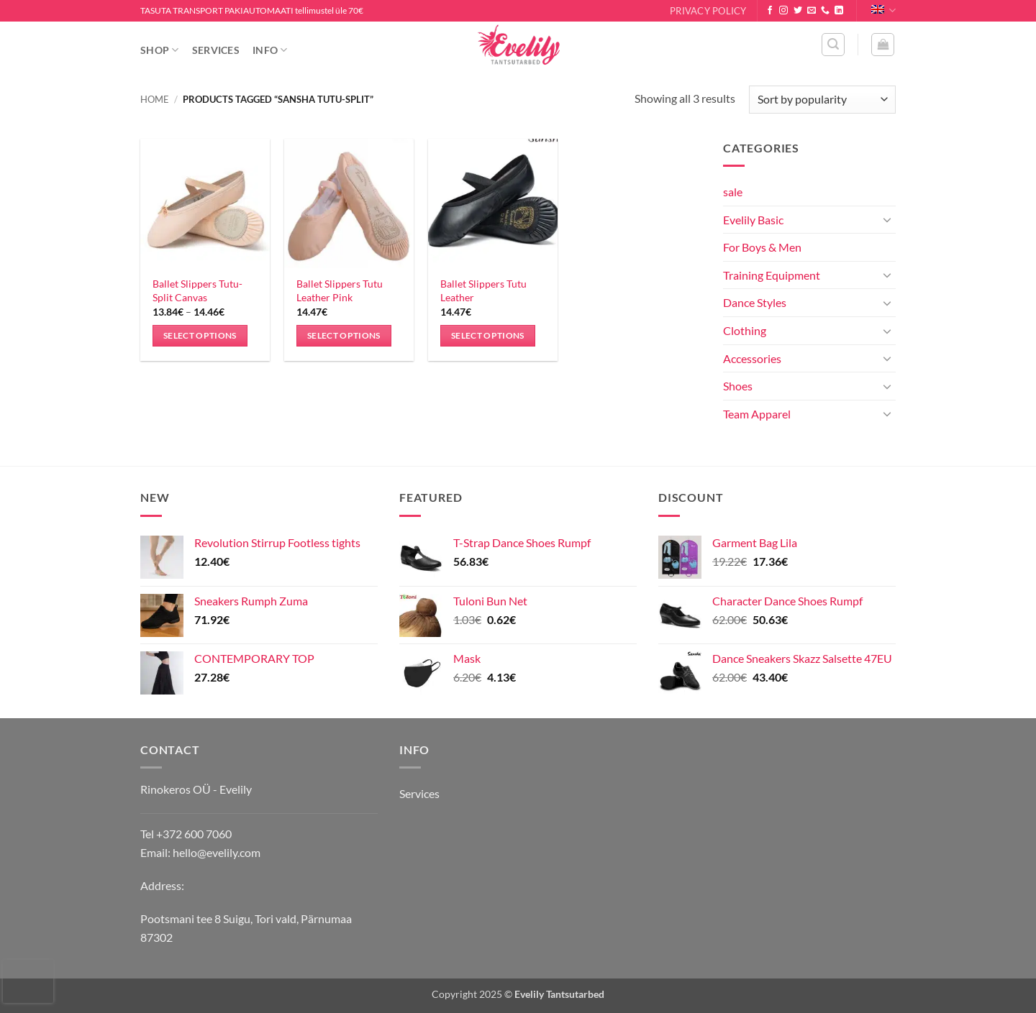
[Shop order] (822, 100)
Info (270, 50)
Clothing (744, 330)
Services (216, 50)
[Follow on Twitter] (798, 11)
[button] (833, 44)
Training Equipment (771, 275)
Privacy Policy (708, 11)
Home (154, 99)
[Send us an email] (811, 11)
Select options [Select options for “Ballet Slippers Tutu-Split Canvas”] (200, 335)
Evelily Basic (753, 219)
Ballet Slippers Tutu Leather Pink (339, 290)
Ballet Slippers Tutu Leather (483, 290)
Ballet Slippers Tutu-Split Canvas (197, 290)
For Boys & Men (762, 247)
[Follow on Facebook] (769, 11)
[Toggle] (887, 219)
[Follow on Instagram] (783, 11)
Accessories (752, 358)
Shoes (738, 386)
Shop (159, 50)
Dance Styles (754, 302)
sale (732, 191)
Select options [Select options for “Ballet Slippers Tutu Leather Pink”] (344, 335)
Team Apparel (757, 414)
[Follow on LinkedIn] (839, 11)
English (883, 10)
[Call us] (825, 11)
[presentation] (28, 981)
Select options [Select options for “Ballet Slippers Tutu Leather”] (487, 335)
